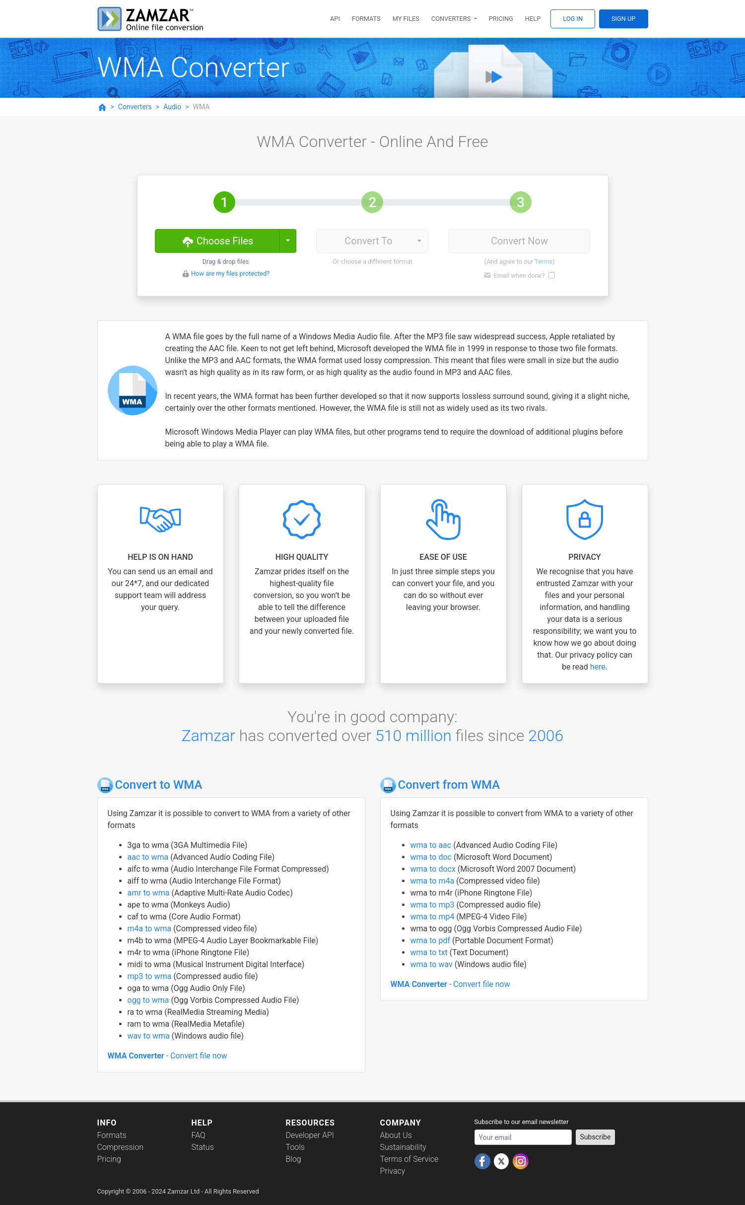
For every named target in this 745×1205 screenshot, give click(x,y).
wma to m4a (433, 881)
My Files (406, 18)
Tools (295, 1147)
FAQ (198, 1135)
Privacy (393, 1171)
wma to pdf (431, 940)
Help (533, 18)
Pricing (501, 18)
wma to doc (432, 857)
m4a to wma (151, 928)
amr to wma (150, 893)
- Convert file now (167, 1055)
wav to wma (150, 1036)
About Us (396, 1135)
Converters (452, 18)
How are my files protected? (230, 273)
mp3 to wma (151, 976)
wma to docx (434, 869)
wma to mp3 (433, 904)
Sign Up (623, 18)
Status (203, 1147)
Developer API (310, 1135)
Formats (366, 18)
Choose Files (217, 240)
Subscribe (595, 1137)
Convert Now (519, 241)
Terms (543, 261)
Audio (172, 107)
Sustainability (403, 1147)
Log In (573, 18)
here (598, 667)
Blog (293, 1159)
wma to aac (432, 845)
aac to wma (149, 857)
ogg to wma (149, 1000)
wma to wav (432, 964)
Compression (120, 1147)
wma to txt (430, 952)
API (335, 18)
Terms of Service (409, 1159)
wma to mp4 (433, 916)
